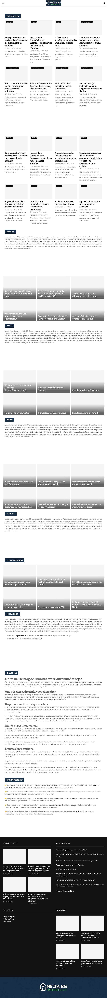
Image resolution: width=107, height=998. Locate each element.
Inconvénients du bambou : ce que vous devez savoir (86, 483)
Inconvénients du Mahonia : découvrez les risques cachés (18, 505)
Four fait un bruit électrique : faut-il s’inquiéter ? (63, 86)
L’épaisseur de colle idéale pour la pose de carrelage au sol (75, 880)
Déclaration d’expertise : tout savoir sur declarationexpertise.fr (18, 387)
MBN (40, 639)
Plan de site (7, 921)
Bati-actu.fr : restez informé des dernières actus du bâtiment (53, 317)
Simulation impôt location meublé (50, 389)
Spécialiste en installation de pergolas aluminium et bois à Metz (66, 41)
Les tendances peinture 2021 (51, 607)
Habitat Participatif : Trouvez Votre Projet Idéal (71, 850)
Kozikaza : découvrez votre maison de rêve (64, 202)
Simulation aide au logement (85, 390)
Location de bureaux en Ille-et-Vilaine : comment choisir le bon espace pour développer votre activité (90, 159)
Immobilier (9, 22)
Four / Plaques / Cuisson (87, 22)
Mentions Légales (8, 917)
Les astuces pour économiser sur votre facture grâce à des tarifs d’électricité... (52, 293)
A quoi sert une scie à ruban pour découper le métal (17, 583)
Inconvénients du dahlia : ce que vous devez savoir (53, 505)
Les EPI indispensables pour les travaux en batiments (87, 583)
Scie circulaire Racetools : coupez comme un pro (84, 317)
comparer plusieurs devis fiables (63, 798)
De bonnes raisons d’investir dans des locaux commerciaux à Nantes (87, 604)
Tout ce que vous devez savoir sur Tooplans (70, 865)
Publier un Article (8, 919)
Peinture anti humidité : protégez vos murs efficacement (15, 316)
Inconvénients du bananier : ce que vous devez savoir (86, 505)
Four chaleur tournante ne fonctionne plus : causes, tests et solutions (16, 87)
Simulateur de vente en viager (66, 869)
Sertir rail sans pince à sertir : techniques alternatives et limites (52, 582)
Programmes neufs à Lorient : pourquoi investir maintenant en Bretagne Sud (65, 157)
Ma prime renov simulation (17, 413)
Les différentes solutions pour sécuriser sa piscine (18, 605)
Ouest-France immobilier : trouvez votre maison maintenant (39, 205)
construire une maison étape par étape (63, 805)
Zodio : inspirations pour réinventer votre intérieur (84, 294)
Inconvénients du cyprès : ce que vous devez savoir (51, 483)
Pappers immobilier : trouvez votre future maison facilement (15, 204)
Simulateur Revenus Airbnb (85, 413)
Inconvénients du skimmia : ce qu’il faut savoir (18, 483)
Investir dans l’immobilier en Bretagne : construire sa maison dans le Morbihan (41, 42)
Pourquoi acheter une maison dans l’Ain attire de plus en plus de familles (16, 41)
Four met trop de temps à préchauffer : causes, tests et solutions (41, 86)
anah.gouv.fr (80, 812)
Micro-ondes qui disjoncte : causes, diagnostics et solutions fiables (90, 87)
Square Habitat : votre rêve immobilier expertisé (89, 204)
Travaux (58, 22)
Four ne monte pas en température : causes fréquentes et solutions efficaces (90, 41)
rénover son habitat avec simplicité (62, 792)
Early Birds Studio (21, 636)
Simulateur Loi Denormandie (52, 413)
